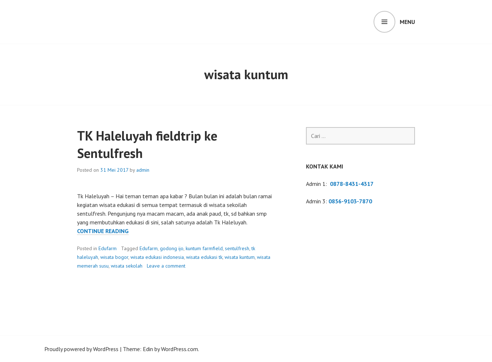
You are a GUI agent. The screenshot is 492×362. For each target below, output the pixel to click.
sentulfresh (237, 248)
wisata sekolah (126, 266)
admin (142, 170)
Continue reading (103, 231)
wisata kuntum (240, 257)
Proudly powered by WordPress (81, 349)
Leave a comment (166, 266)
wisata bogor (114, 257)
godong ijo (172, 248)
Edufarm (107, 248)
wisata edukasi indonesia (157, 257)
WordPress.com (179, 349)
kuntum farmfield (204, 248)
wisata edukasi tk (204, 257)
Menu (407, 21)
